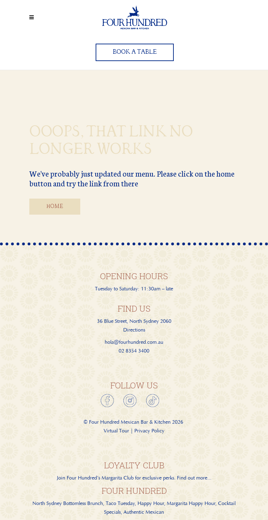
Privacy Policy (149, 431)
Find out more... (194, 478)
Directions (134, 330)
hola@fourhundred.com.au (134, 342)
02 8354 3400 (134, 351)
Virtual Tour (116, 431)
